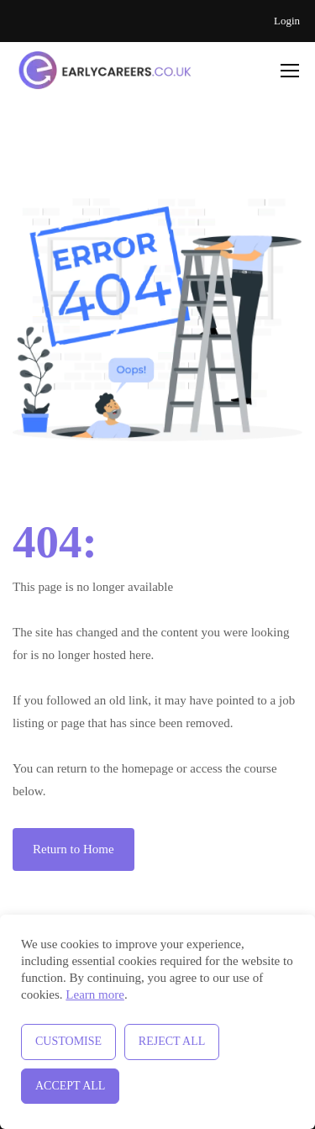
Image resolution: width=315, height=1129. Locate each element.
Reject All (172, 1041)
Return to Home (73, 849)
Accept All (70, 1085)
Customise (68, 1041)
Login (287, 20)
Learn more (95, 994)
